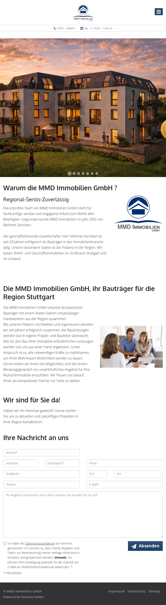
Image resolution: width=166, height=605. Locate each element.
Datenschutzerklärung (40, 543)
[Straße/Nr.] (41, 474)
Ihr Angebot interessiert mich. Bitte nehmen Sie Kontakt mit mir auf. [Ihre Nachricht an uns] (83, 514)
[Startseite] (83, 12)
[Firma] (124, 463)
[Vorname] (20, 463)
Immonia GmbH (32, 597)
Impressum (117, 591)
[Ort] (138, 474)
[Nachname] (62, 463)
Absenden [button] (149, 546)
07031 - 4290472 (66, 28)
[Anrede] (41, 452)
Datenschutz (137, 591)
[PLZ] (96, 474)
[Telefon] (41, 484)
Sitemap (154, 591)
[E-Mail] (124, 484)
